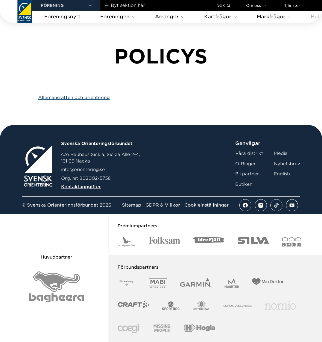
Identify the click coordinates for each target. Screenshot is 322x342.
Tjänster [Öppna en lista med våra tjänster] (292, 5)
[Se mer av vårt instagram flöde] (261, 205)
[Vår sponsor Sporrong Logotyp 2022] (201, 306)
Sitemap (131, 205)
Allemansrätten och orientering (74, 97)
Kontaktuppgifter (81, 186)
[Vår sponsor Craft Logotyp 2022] (133, 306)
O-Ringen (246, 163)
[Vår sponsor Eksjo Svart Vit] (292, 242)
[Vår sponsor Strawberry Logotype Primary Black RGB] (127, 283)
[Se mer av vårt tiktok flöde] (276, 205)
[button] (66, 5)
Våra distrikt (249, 153)
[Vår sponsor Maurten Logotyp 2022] (232, 283)
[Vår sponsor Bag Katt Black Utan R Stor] (56, 286)
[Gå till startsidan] (24, 11)
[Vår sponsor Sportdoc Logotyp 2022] (171, 306)
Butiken (243, 184)
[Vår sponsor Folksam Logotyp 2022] (164, 242)
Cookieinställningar (206, 205)
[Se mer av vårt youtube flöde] (292, 205)
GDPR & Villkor (162, 205)
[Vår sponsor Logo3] (129, 328)
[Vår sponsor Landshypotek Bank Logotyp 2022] (127, 242)
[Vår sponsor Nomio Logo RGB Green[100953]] (280, 306)
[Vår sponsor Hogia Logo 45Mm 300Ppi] (199, 328)
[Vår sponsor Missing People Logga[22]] (162, 328)
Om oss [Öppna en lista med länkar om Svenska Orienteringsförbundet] (256, 5)
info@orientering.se (83, 169)
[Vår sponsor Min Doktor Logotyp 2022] (268, 283)
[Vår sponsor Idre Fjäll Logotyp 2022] (209, 242)
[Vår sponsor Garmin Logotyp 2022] (195, 283)
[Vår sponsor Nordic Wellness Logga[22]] (237, 306)
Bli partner (247, 173)
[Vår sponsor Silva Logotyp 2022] (253, 242)
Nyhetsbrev (287, 163)
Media (281, 153)
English (282, 173)
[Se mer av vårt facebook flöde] (245, 205)
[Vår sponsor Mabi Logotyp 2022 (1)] (158, 283)
